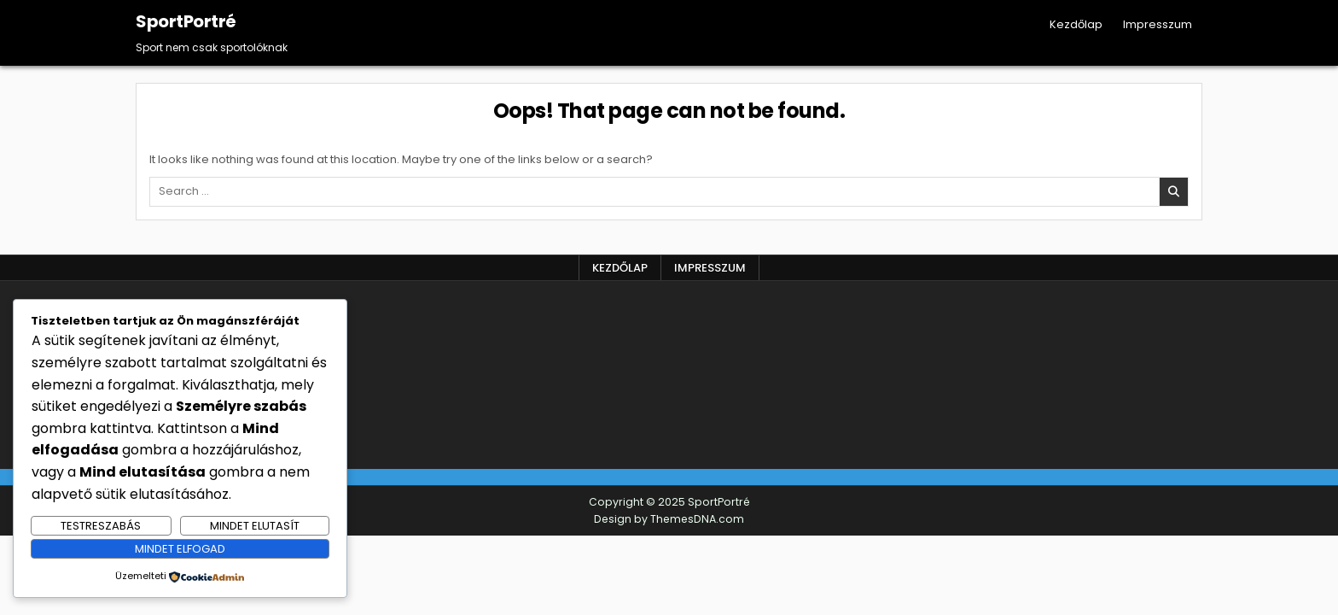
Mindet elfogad (180, 549)
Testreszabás (101, 526)
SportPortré (186, 21)
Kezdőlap (1076, 24)
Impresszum (1157, 24)
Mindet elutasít (255, 526)
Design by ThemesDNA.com (669, 519)
